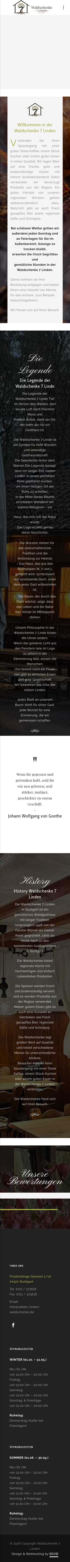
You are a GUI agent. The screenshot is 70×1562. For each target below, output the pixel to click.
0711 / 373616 (26, 1289)
